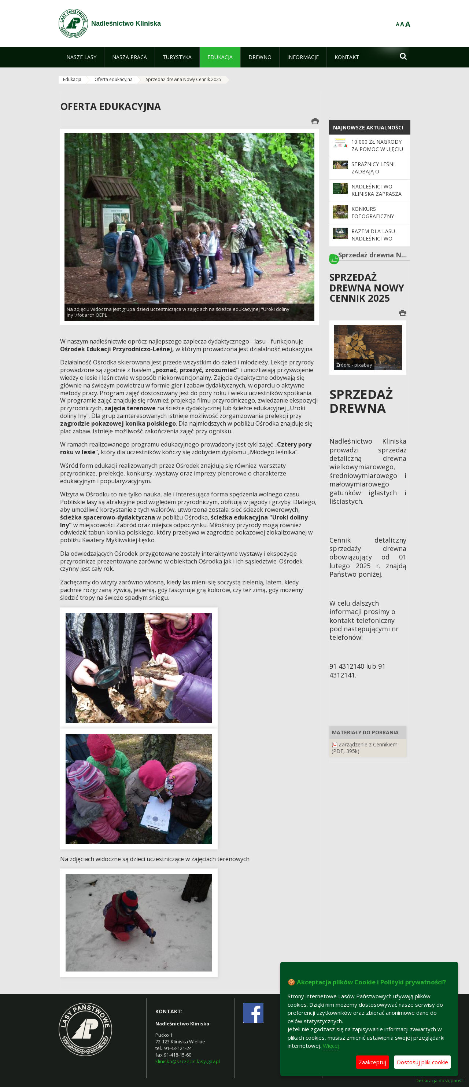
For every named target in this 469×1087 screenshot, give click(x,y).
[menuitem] (81, 57)
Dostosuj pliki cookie (422, 1062)
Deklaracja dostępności (440, 1080)
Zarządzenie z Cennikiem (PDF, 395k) (365, 747)
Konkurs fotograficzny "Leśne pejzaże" (372, 216)
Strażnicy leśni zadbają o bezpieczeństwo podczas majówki (375, 175)
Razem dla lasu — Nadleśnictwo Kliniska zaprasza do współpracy (376, 242)
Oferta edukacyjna (114, 79)
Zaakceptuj (372, 1062)
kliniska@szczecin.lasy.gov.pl (187, 1061)
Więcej (331, 1045)
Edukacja (72, 79)
